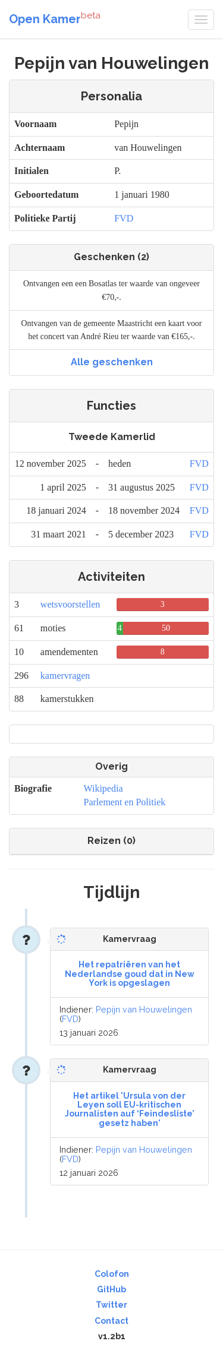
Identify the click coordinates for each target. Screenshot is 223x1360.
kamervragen (65, 675)
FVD (123, 218)
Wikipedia (103, 788)
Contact (111, 1321)
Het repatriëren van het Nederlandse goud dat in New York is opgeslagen (129, 974)
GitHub (111, 1289)
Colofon (112, 1274)
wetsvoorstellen (70, 604)
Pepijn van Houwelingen (144, 1009)
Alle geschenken (112, 362)
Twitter (111, 1305)
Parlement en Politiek (125, 802)
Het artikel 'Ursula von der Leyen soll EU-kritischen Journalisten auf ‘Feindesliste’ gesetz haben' (129, 1109)
